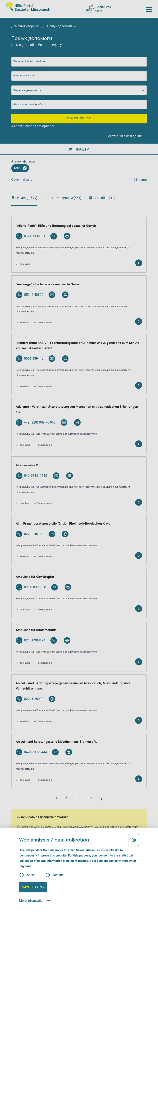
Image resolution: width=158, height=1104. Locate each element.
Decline (58, 875)
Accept (32, 875)
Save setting (33, 887)
